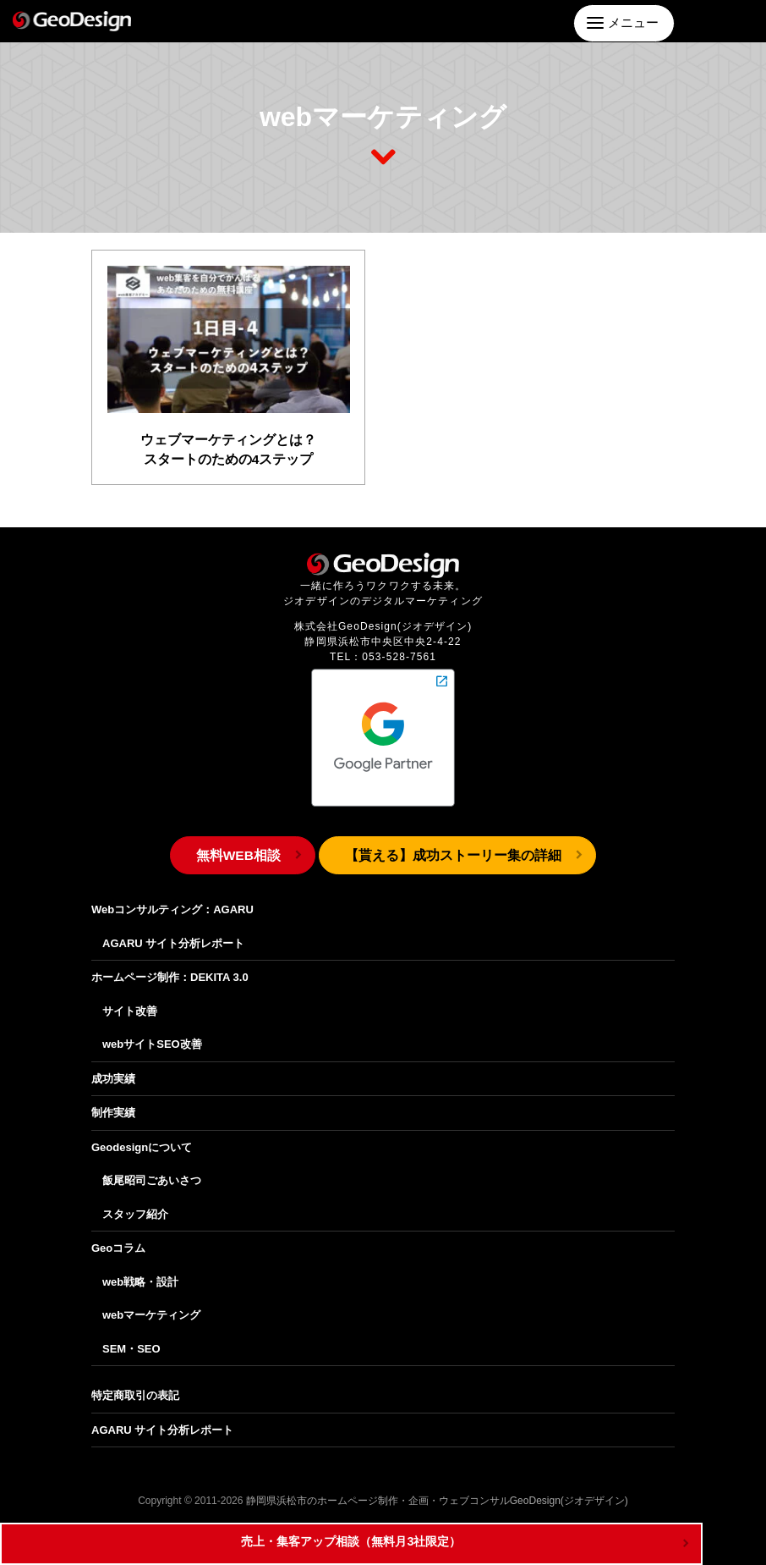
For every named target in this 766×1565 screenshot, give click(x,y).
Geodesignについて (141, 1135)
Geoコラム (118, 1237)
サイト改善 (129, 999)
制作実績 (113, 1101)
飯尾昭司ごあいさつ (151, 1169)
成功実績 (113, 1067)
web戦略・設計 (140, 1270)
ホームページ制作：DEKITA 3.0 (170, 966)
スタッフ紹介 (135, 1202)
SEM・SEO (131, 1337)
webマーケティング (151, 1304)
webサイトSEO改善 (152, 1033)
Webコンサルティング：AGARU (172, 898)
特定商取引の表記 (135, 1384)
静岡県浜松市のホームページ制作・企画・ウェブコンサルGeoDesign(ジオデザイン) (437, 1490)
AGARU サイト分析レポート (173, 931)
